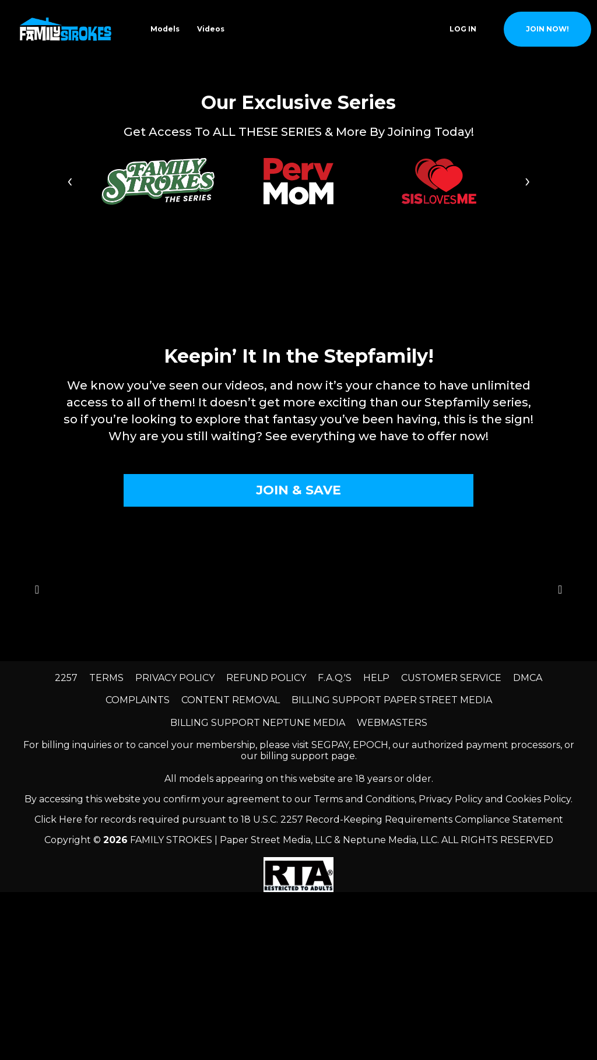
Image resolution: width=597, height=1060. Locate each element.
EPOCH (370, 744)
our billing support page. (299, 755)
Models (165, 28)
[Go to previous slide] (37, 589)
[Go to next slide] (560, 589)
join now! (547, 28)
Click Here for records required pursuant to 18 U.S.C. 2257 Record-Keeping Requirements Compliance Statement (298, 819)
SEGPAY (330, 744)
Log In (462, 28)
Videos (210, 28)
